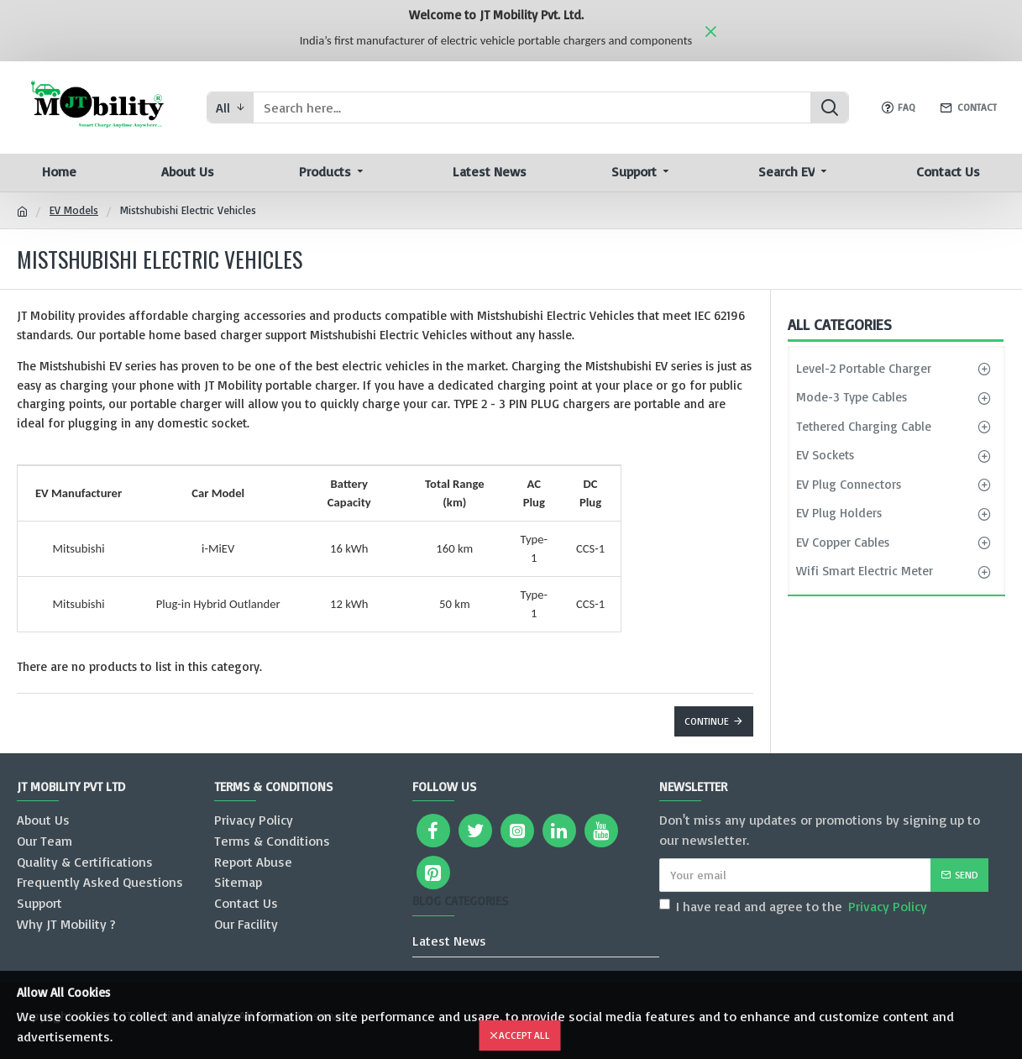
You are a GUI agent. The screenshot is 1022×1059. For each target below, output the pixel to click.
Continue (706, 721)
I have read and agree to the (794, 906)
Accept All (524, 1035)
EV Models (74, 210)
